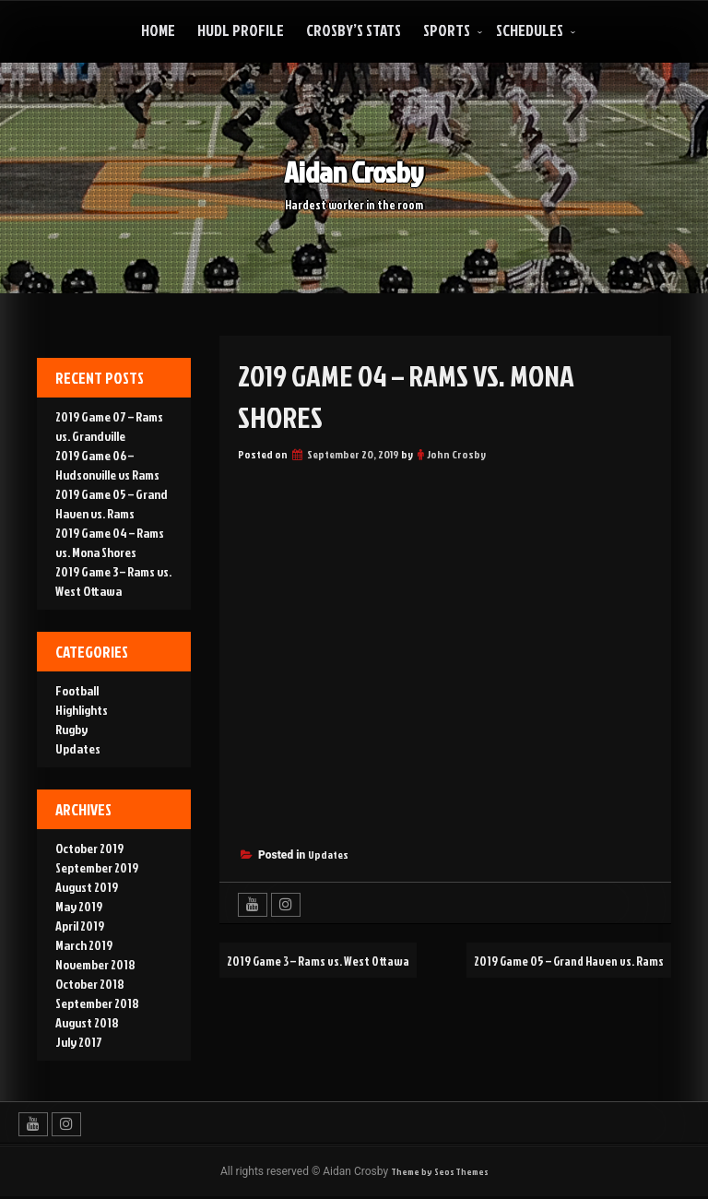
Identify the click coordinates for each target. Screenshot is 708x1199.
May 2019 (78, 906)
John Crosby (456, 454)
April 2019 (79, 925)
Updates (328, 854)
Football (77, 690)
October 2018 (89, 983)
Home (158, 30)
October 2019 (89, 848)
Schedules (529, 30)
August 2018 (87, 1022)
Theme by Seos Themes (439, 1173)
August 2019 (86, 887)
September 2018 (97, 1003)
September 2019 (96, 867)
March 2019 (83, 945)
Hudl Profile (240, 30)
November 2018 (95, 964)
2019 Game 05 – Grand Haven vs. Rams (551, 995)
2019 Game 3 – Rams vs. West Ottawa (335, 960)
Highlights (81, 709)
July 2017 (78, 1042)
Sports (446, 30)
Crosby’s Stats (353, 30)
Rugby (71, 729)
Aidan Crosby (354, 169)
